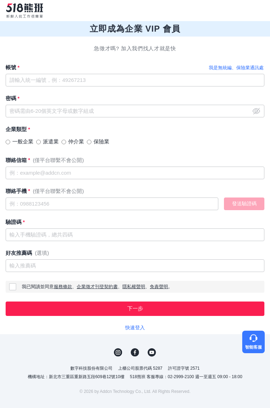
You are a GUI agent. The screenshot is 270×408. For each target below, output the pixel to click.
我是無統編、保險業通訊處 (236, 67)
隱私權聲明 (133, 286)
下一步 (135, 308)
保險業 (101, 141)
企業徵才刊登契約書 (97, 286)
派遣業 (51, 141)
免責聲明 (159, 286)
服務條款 (63, 286)
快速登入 (135, 327)
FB (135, 352)
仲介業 (76, 141)
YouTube (152, 352)
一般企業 (22, 141)
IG (118, 352)
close (256, 111)
